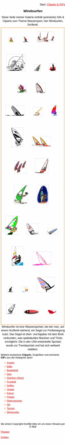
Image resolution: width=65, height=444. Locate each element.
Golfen (10, 385)
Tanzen (11, 408)
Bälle (9, 366)
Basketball (12, 370)
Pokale (10, 397)
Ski (8, 404)
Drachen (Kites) (15, 378)
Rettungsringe (14, 401)
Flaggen (5, 432)
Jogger (10, 389)
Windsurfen (13, 412)
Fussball (11, 382)
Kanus (10, 393)
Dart (9, 374)
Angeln (10, 362)
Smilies (5, 437)
